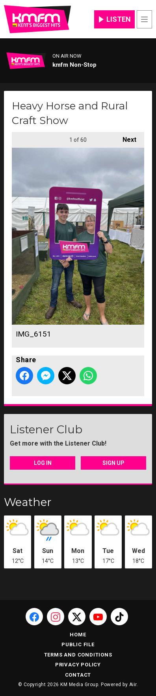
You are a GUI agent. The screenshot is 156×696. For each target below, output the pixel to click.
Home (78, 635)
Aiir (133, 684)
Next (125, 137)
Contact (78, 675)
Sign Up (113, 463)
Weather (28, 502)
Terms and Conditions (78, 655)
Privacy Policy (78, 665)
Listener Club (46, 429)
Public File (78, 644)
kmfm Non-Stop (74, 64)
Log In (43, 463)
